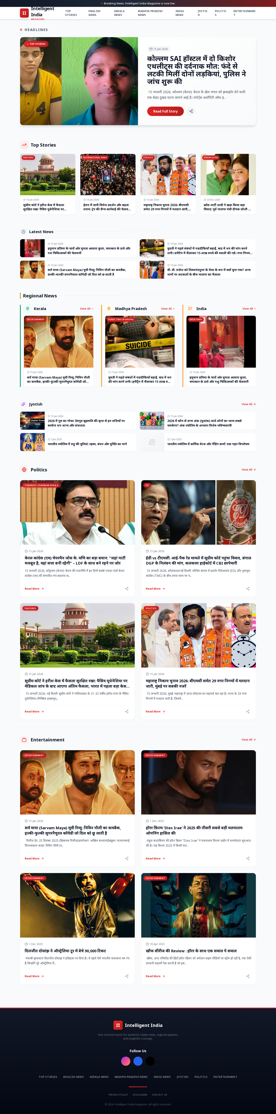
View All (87, 308)
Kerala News (119, 13)
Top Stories (71, 13)
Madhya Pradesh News (150, 13)
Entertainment (244, 13)
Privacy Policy (118, 1094)
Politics (220, 13)
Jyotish (202, 13)
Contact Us (159, 1094)
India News (180, 13)
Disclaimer (140, 1094)
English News (94, 13)
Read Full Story (165, 111)
